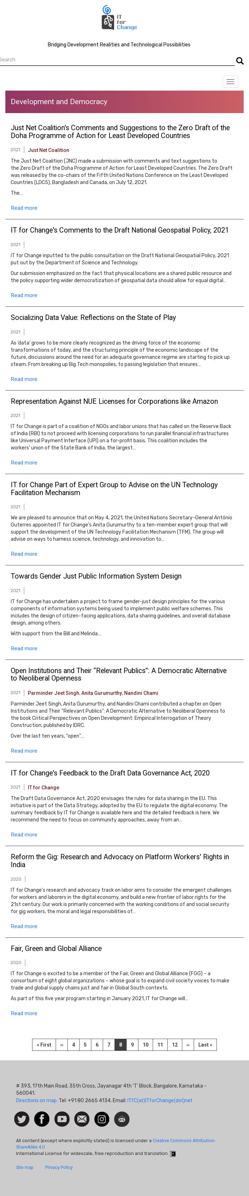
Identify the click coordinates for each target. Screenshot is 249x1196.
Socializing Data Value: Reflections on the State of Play (93, 318)
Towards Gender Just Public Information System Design (96, 576)
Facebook (42, 1115)
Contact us (82, 1118)
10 (148, 1044)
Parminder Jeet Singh (53, 693)
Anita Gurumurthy (101, 693)
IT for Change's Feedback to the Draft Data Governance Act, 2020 (110, 773)
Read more (24, 208)
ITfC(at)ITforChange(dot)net (159, 1100)
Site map (25, 1167)
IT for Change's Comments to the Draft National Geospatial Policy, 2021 (120, 230)
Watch (61, 1115)
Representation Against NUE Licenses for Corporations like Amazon (114, 402)
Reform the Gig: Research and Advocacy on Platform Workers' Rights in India (120, 861)
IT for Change (43, 787)
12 (177, 1044)
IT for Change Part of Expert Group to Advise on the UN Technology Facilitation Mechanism (114, 489)
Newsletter (121, 1115)
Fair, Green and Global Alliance (56, 949)
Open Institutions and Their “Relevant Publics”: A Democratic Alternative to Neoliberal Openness (119, 675)
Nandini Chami (141, 693)
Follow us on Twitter (22, 1119)
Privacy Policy (59, 1167)
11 (162, 1044)
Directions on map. (37, 1100)
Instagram (102, 1115)
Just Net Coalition (48, 150)
